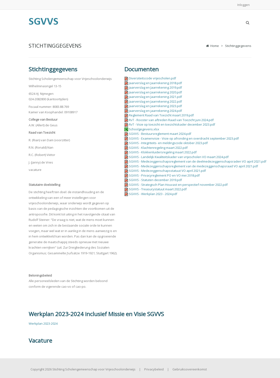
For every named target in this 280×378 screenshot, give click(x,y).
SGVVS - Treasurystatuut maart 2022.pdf (158, 189)
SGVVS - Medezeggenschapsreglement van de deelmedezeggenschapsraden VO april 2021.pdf (197, 161)
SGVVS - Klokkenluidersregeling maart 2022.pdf (163, 152)
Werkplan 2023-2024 (43, 323)
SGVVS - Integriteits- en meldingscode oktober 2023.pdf (168, 143)
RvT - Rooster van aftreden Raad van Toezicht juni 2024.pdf (171, 120)
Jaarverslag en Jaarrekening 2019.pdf (155, 87)
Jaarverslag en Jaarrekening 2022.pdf (155, 101)
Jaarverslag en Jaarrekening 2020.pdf (155, 92)
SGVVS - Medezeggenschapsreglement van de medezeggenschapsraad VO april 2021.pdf (193, 166)
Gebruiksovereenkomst (189, 369)
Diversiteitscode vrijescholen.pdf (152, 78)
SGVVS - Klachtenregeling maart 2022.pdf (158, 148)
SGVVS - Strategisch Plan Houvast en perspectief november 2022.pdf (178, 184)
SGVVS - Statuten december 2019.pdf (155, 180)
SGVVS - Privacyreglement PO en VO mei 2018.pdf (164, 175)
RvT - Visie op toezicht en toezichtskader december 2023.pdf (172, 124)
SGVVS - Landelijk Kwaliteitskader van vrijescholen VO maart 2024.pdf (179, 157)
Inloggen (243, 5)
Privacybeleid (154, 369)
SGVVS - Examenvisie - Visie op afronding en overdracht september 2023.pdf (184, 138)
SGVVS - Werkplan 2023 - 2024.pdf (153, 194)
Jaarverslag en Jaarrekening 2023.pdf (155, 106)
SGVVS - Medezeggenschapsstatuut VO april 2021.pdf (167, 171)
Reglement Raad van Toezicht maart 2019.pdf (161, 115)
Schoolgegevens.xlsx (144, 129)
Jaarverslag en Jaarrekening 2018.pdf (155, 83)
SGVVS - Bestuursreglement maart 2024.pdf (160, 134)
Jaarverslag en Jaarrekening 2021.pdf (155, 97)
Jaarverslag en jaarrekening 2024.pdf (155, 111)
